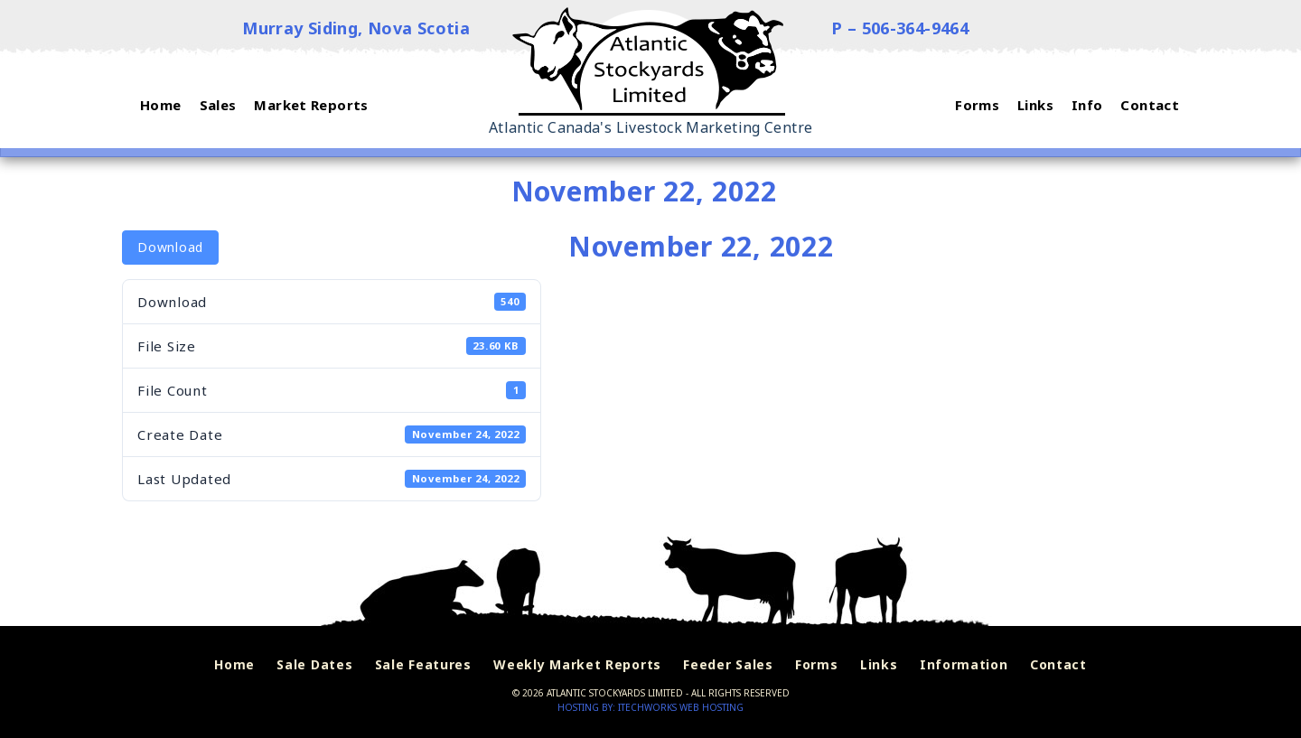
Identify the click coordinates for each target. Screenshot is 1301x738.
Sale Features (423, 664)
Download (170, 247)
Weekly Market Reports (577, 664)
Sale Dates (314, 664)
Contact (1058, 664)
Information (964, 664)
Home (234, 664)
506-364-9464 (915, 28)
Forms (816, 664)
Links (879, 664)
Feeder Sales (727, 664)
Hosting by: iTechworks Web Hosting (650, 707)
